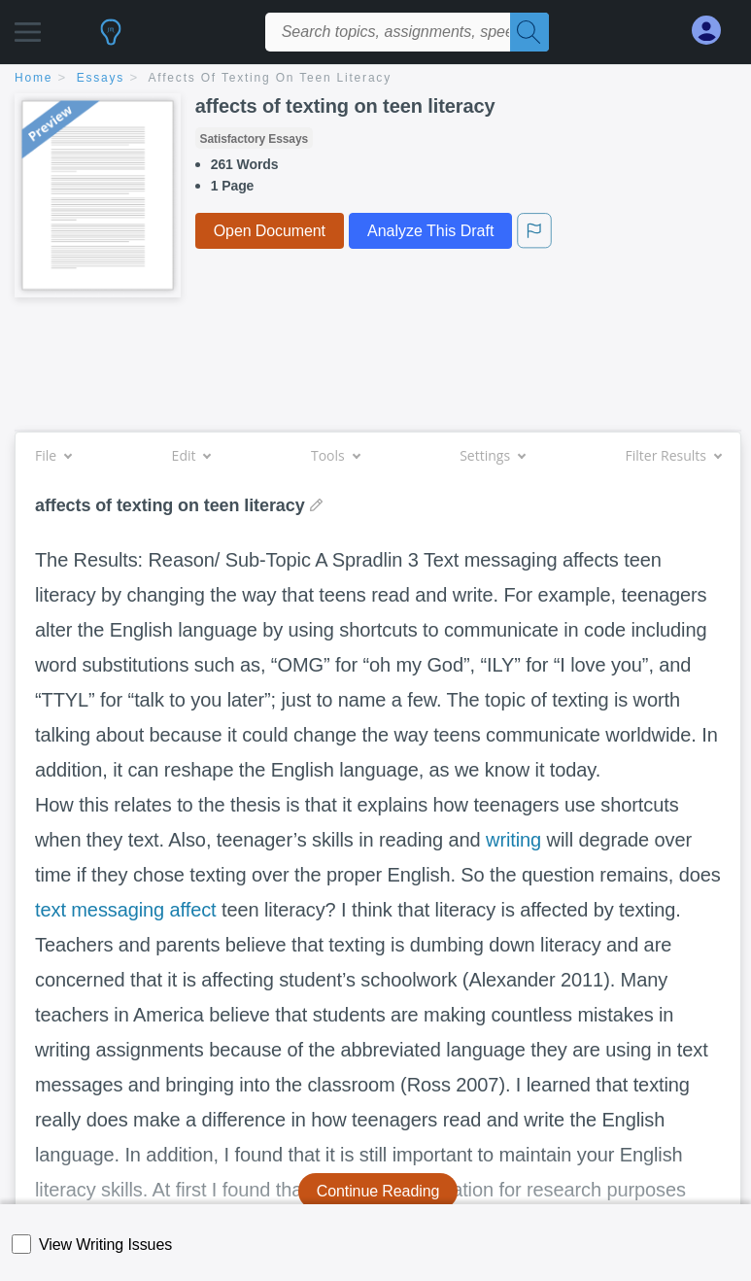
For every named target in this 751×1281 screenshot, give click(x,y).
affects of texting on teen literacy (270, 78)
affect (193, 909)
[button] (28, 26)
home (33, 78)
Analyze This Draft (430, 231)
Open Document (269, 231)
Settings (492, 455)
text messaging (99, 909)
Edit (191, 455)
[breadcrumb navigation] (375, 79)
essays (100, 78)
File (53, 455)
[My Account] (714, 30)
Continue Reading (378, 1191)
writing (513, 839)
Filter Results (673, 455)
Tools (335, 455)
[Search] (529, 32)
